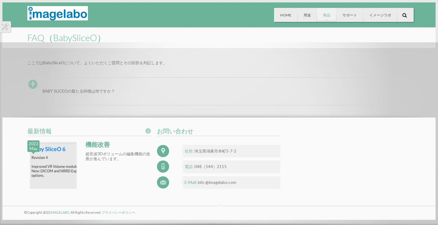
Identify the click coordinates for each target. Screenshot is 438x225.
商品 (326, 15)
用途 (307, 15)
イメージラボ (380, 15)
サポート (349, 15)
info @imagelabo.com (217, 182)
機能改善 (97, 144)
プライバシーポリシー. (119, 212)
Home (285, 15)
